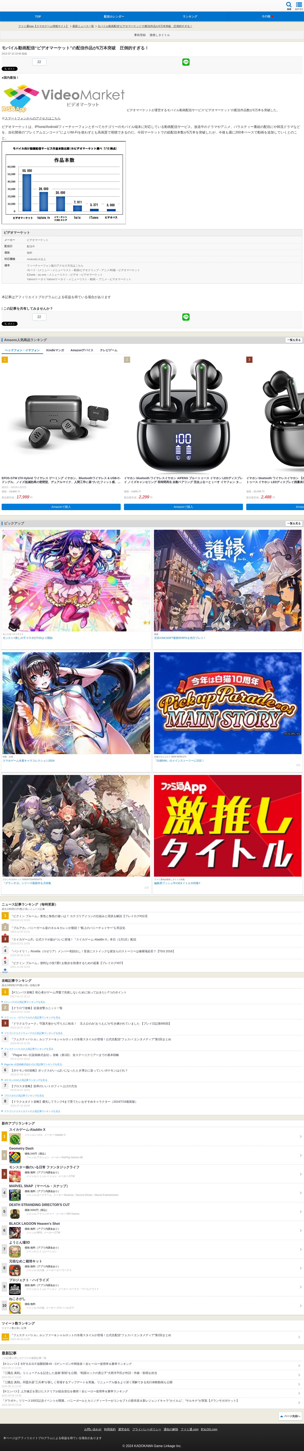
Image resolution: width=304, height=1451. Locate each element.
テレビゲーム (108, 350)
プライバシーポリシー (146, 1429)
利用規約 (110, 1429)
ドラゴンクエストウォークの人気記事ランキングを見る (33, 1033)
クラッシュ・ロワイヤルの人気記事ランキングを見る (32, 1017)
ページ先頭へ (292, 1416)
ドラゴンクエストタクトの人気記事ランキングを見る (32, 1111)
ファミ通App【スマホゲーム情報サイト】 (43, 26)
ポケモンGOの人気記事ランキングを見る (25, 1080)
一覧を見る (294, 340)
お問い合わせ (93, 1429)
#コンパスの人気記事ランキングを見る (24, 1002)
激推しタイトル (160, 35)
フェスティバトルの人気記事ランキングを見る (28, 1049)
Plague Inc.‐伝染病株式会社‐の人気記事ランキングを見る (33, 1064)
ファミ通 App (15, 6)
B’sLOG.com (209, 1429)
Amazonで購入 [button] (61, 506)
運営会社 (124, 1429)
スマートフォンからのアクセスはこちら (33, 118)
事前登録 (140, 35)
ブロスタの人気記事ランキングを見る (24, 1095)
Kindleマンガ (55, 350)
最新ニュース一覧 (83, 26)
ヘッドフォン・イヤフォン (22, 350)
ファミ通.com (189, 1429)
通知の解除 (171, 1429)
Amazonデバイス (82, 350)
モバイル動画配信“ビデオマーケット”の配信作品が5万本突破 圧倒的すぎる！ (145, 26)
